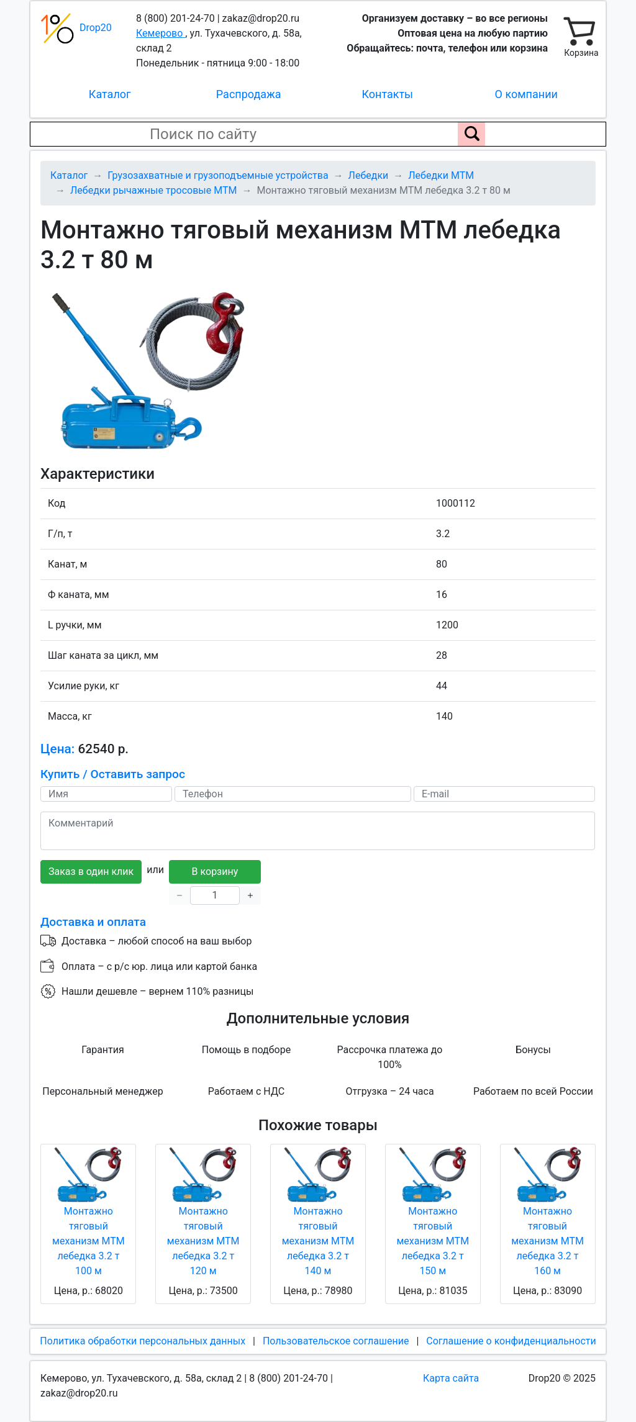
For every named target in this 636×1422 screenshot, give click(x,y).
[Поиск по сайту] (471, 134)
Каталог (110, 94)
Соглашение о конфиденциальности (511, 1341)
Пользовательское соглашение (336, 1341)
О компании (526, 94)
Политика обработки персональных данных (142, 1341)
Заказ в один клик (91, 871)
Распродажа (248, 94)
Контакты (387, 94)
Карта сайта (451, 1378)
